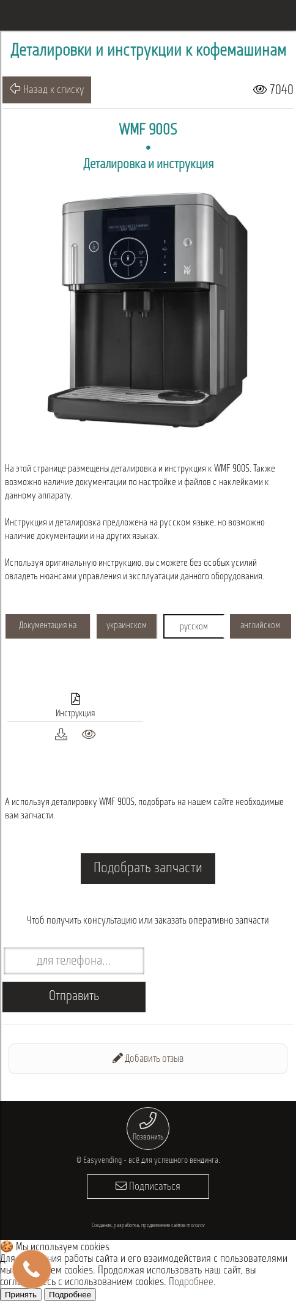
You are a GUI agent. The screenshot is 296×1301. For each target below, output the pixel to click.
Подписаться (148, 1186)
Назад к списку (47, 89)
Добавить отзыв (148, 1058)
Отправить (74, 997)
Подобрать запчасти (148, 868)
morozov (196, 1225)
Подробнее (191, 1282)
